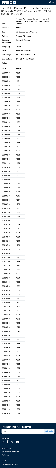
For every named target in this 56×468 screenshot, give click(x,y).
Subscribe (49, 431)
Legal (4, 461)
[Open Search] (50, 2)
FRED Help (5, 455)
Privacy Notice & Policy (10, 464)
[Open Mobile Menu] (53, 2)
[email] (23, 431)
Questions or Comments (10, 452)
